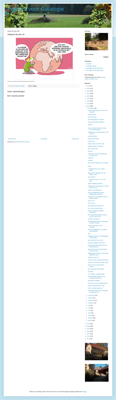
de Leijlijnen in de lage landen (94, 70)
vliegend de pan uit (93, 257)
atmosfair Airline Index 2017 (96, 206)
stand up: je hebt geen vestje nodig (98, 262)
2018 (88, 106)
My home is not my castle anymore (98, 283)
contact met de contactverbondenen (98, 260)
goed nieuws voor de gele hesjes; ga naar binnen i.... (97, 250)
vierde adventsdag (93, 138)
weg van (90, 151)
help (89, 233)
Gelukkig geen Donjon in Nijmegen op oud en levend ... (98, 222)
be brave (90, 271)
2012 (88, 336)
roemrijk (90, 160)
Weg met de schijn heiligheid (96, 122)
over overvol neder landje (95, 208)
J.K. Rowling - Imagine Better (96, 274)
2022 (88, 96)
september (91, 300)
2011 (88, 339)
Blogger (84, 391)
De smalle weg (92, 117)
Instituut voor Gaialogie (35, 9)
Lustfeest (90, 158)
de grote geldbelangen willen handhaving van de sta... (96, 193)
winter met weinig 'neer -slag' (96, 285)
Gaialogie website (91, 66)
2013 (88, 333)
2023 (88, 93)
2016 (88, 326)
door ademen (92, 177)
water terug (91, 141)
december (91, 108)
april (89, 313)
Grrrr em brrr (91, 203)
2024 (88, 91)
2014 (88, 331)
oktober (90, 298)
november (91, 295)
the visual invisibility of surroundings (98, 163)
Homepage (44, 139)
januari (90, 320)
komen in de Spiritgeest (94, 190)
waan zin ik (91, 200)
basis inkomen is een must (95, 240)
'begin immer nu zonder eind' (96, 143)
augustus (91, 303)
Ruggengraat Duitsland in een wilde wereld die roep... (98, 254)
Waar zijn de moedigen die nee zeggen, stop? (97, 173)
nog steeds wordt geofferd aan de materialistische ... (97, 246)
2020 (88, 101)
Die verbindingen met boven (96, 119)
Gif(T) (89, 166)
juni (89, 308)
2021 (88, 98)
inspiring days (92, 114)
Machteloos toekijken (94, 280)
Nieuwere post (12, 139)
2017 (88, 323)
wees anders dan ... (93, 148)
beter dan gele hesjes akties (96, 269)
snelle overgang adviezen (95, 183)
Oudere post (75, 139)
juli (89, 305)
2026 (88, 86)
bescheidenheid (92, 136)
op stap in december (94, 219)
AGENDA (89, 64)
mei (89, 310)
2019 (88, 103)
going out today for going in (95, 146)
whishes (90, 124)
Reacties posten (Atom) (23, 142)
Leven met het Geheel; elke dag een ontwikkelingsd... (97, 128)
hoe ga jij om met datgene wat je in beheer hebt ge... (98, 197)
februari (90, 318)
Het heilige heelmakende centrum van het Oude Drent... (97, 215)
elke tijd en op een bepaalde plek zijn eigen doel (97, 154)
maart (90, 315)
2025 (88, 88)
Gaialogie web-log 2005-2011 (94, 68)
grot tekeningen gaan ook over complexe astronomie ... (96, 277)
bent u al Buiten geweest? (95, 288)
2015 (88, 328)
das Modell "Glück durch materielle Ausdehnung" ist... (98, 291)
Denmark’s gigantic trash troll (96, 242)
